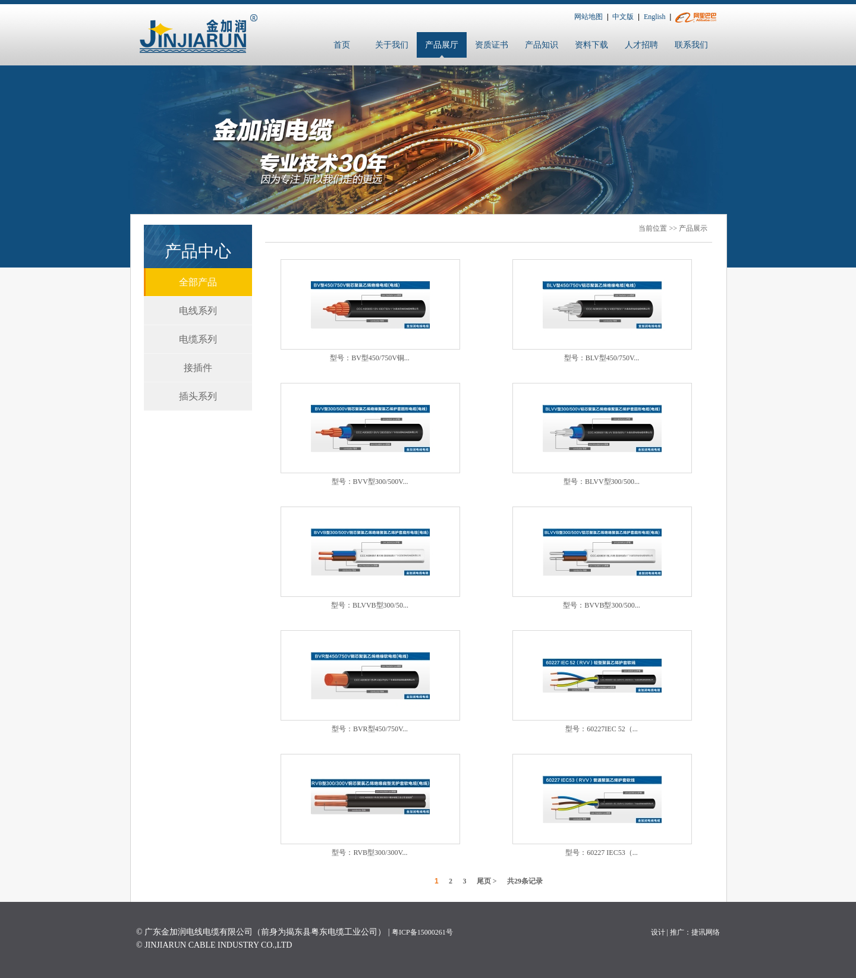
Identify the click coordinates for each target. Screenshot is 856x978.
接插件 (198, 368)
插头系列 (198, 396)
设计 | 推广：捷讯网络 (685, 932)
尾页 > (487, 881)
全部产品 (198, 282)
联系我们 (691, 44)
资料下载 (591, 44)
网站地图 (588, 16)
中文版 (623, 16)
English (655, 16)
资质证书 (491, 44)
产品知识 (541, 44)
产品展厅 (441, 44)
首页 (341, 44)
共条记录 (525, 881)
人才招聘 (641, 44)
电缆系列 (198, 339)
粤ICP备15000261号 (422, 932)
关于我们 (391, 44)
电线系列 (198, 311)
